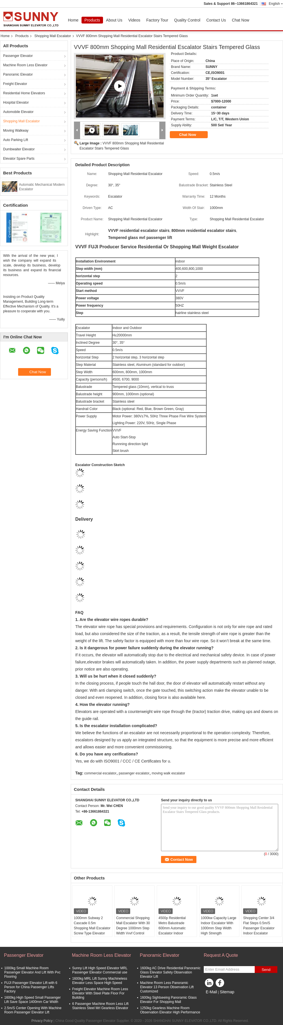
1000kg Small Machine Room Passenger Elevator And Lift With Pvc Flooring (32, 972)
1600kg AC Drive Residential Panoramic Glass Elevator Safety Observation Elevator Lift (170, 972)
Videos (134, 20)
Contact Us (216, 20)
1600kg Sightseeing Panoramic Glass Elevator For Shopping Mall (168, 1000)
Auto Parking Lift (15, 140)
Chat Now (240, 20)
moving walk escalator (168, 773)
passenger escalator (134, 773)
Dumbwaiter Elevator (19, 149)
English (276, 4)
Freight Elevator (15, 84)
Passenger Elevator (18, 56)
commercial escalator (100, 773)
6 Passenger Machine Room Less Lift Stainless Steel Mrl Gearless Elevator (100, 1006)
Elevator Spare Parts (19, 159)
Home (73, 20)
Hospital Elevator (16, 102)
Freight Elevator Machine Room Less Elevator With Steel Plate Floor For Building (100, 993)
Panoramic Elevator (18, 74)
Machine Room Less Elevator (25, 65)
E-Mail (211, 992)
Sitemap (227, 992)
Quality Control (187, 20)
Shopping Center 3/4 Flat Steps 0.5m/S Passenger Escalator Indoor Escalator (259, 925)
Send (265, 970)
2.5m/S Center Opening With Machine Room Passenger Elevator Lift (32, 1010)
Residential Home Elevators (24, 93)
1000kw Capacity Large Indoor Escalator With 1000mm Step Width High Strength (218, 925)
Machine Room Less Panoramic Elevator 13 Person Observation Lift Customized (167, 987)
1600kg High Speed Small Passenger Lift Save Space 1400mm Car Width (32, 1000)
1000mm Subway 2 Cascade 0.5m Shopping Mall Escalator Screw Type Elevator (92, 925)
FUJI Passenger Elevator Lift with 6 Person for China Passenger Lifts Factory (30, 987)
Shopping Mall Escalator (52, 36)
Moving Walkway (16, 131)
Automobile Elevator (18, 112)
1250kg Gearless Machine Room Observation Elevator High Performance (170, 1010)
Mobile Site (214, 999)
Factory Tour (157, 20)
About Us (114, 20)
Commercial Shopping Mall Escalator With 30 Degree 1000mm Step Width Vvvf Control (133, 925)
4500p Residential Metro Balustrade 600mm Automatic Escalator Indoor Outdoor (172, 928)
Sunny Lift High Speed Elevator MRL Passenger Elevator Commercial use (99, 970)
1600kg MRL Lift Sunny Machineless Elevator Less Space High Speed (99, 981)
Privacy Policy (42, 1021)
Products (92, 20)
